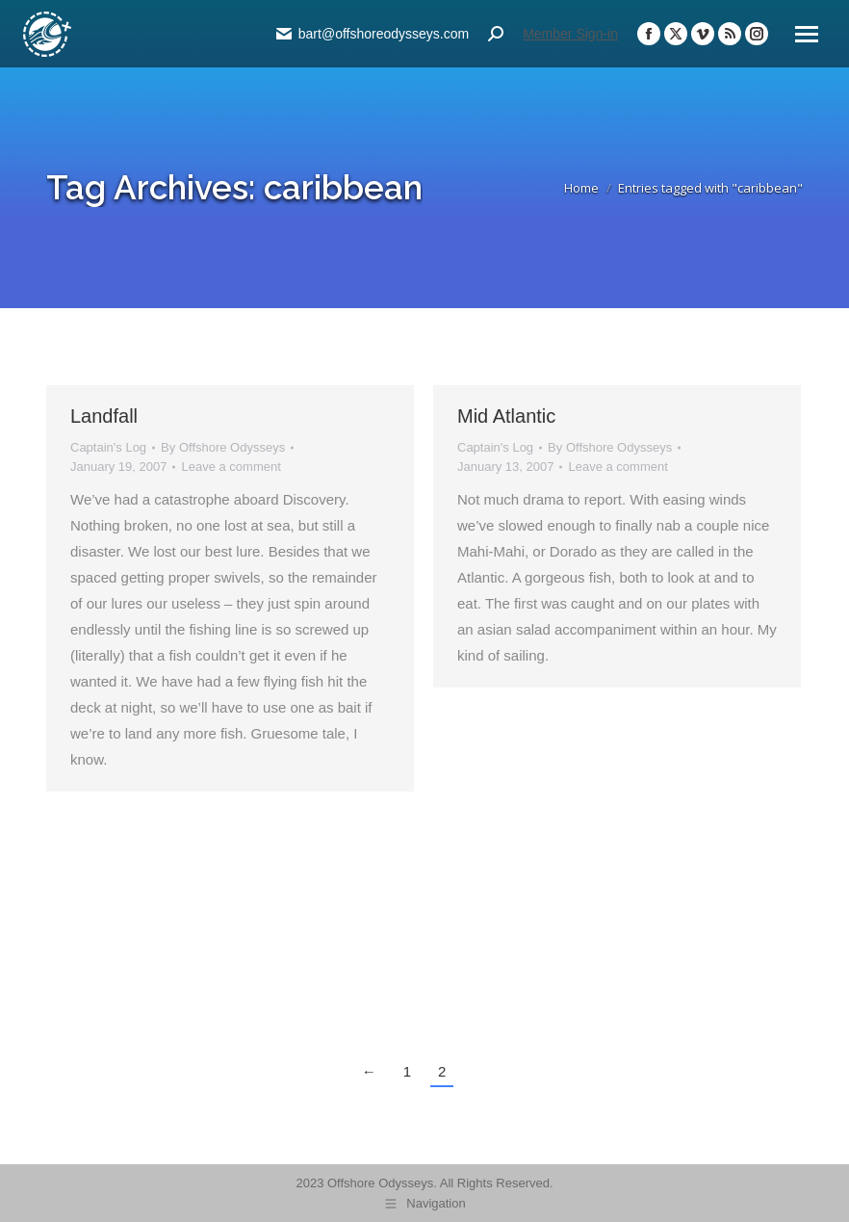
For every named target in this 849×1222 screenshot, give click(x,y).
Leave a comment (230, 466)
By (223, 447)
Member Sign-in (570, 33)
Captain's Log (108, 447)
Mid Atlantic (506, 416)
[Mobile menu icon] (806, 34)
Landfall (104, 416)
